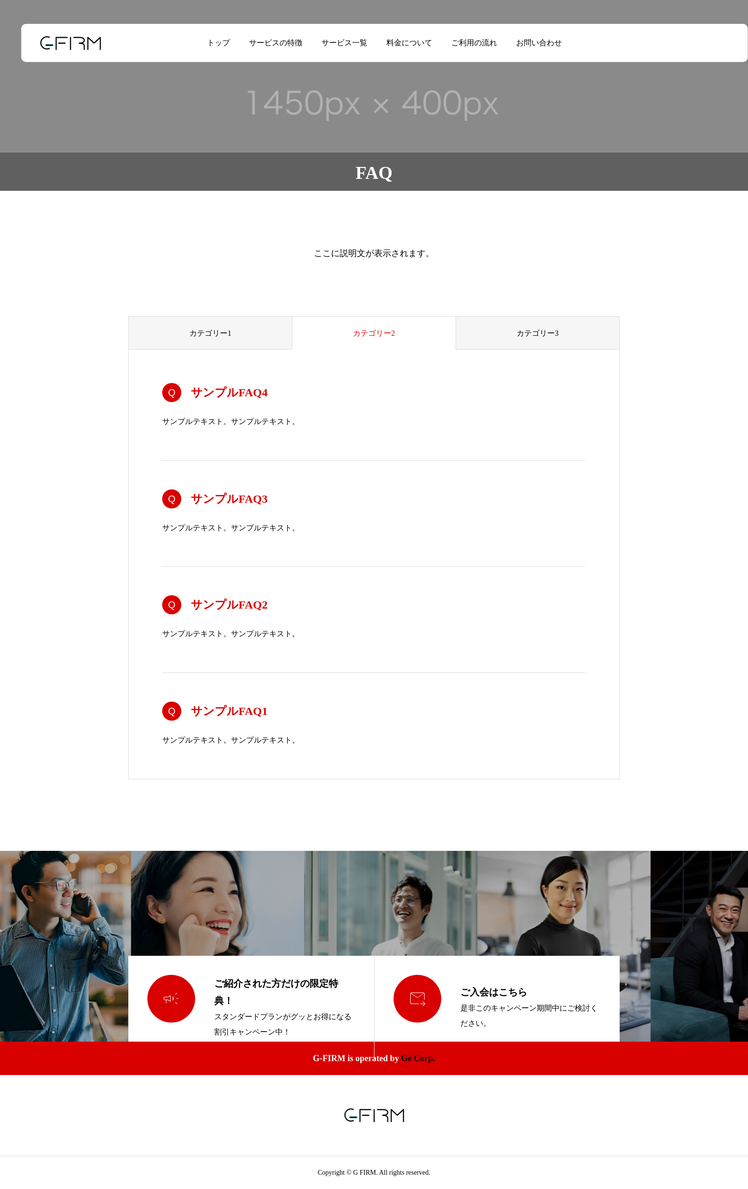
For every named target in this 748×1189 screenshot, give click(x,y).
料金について (399, 43)
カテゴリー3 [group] (538, 333)
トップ (208, 43)
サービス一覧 (334, 43)
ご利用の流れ (464, 43)
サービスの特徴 (265, 43)
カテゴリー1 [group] (210, 333)
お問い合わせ (528, 43)
